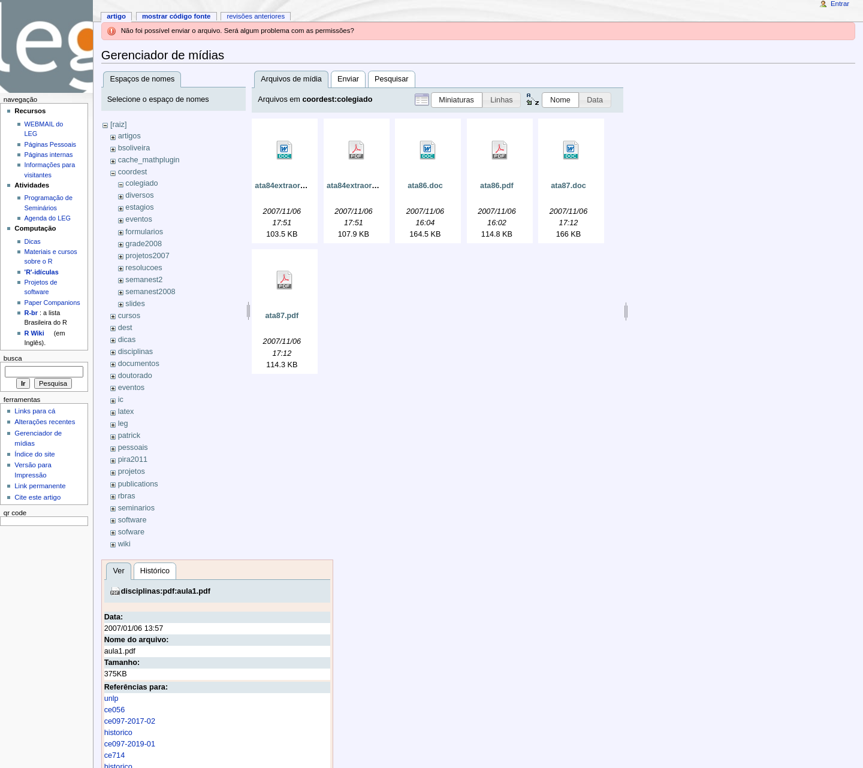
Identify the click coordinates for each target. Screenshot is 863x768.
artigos (129, 136)
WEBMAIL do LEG (44, 128)
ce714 (114, 755)
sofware (131, 532)
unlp (111, 698)
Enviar (348, 79)
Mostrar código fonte (176, 16)
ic (120, 399)
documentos (138, 363)
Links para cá (34, 411)
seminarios (136, 508)
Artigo (116, 16)
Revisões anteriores (256, 16)
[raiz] (118, 124)
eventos (138, 219)
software (132, 520)
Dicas (33, 241)
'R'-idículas (42, 272)
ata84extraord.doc (287, 186)
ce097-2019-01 (129, 744)
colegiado (141, 183)
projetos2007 (147, 256)
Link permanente (39, 485)
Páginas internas (49, 154)
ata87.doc (568, 186)
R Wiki (34, 333)
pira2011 (132, 459)
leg (123, 423)
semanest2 (143, 280)
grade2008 (143, 244)
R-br (31, 312)
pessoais (133, 447)
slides (134, 304)
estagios (139, 207)
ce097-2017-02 (129, 721)
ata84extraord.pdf (358, 186)
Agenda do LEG (48, 218)
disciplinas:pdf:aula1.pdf (165, 591)
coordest (132, 172)
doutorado (135, 375)
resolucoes (143, 268)
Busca (13, 358)
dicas (127, 339)
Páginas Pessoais (50, 144)
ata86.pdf (497, 186)
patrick (129, 435)
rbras (126, 496)
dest (125, 327)
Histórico (155, 571)
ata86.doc (425, 186)
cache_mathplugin (149, 160)
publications (138, 484)
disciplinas (135, 351)
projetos (131, 471)
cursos (129, 316)
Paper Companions (52, 302)
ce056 (114, 710)
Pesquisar (391, 79)
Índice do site (34, 454)
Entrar (840, 3)
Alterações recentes (44, 421)
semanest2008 (150, 292)
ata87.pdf (282, 316)
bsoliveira (134, 148)
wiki (124, 544)
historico (118, 732)
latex (126, 411)
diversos (139, 195)
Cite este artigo (37, 497)
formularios (144, 232)
